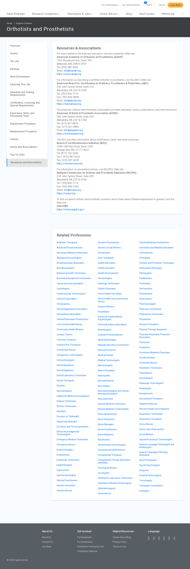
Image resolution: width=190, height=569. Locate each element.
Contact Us (47, 542)
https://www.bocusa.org (69, 163)
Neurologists (104, 386)
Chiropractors (63, 304)
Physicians (144, 342)
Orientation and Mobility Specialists (156, 247)
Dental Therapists (65, 380)
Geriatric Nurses (64, 490)
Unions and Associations (23, 146)
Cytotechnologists (65, 360)
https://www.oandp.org (69, 74)
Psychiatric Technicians (150, 368)
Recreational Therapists (151, 398)
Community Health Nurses (69, 324)
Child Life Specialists (67, 299)
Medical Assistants (107, 340)
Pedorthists (145, 283)
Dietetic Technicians (66, 406)
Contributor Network (87, 551)
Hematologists (105, 278)
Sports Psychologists (149, 465)
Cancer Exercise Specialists (70, 283)
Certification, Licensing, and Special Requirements (25, 104)
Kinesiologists (104, 329)
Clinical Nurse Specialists (69, 314)
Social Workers (146, 434)
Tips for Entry (17, 154)
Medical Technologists (109, 360)
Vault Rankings (16, 13)
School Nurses (146, 424)
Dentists (61, 385)
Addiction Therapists (67, 242)
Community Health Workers (70, 329)
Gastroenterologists (66, 475)
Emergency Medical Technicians (72, 439)
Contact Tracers (64, 334)
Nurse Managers (106, 424)
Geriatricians (104, 252)
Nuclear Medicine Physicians (112, 404)
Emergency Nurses (66, 444)
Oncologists (103, 473)
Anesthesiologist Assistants (70, 263)
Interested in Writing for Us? (90, 546)
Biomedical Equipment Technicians (74, 278)
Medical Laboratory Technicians (113, 345)
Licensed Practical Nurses (110, 334)
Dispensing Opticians (67, 421)
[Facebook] (150, 538)
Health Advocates (106, 263)
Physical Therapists (148, 324)
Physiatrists (145, 319)
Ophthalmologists (106, 488)
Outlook (14, 139)
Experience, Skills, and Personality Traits (22, 114)
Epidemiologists (64, 465)
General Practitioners (67, 480)
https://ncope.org (66, 193)
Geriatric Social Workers (109, 247)
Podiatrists (144, 347)
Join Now (175, 5)
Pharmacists (145, 299)
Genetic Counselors (66, 485)
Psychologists (146, 378)
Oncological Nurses (107, 468)
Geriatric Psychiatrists (108, 242)
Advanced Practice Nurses (69, 247)
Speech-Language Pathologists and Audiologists (156, 445)
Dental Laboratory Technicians (71, 375)
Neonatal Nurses (106, 380)
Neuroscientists (105, 399)
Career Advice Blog (122, 537)
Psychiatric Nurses (148, 362)
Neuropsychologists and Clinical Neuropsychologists (113, 392)
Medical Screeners (107, 350)
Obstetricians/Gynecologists (112, 445)
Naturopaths (104, 375)
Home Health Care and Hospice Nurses (113, 300)
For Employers (110, 5)
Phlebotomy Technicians (151, 314)
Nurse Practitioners (107, 429)
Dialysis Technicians (66, 401)
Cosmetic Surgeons (66, 339)
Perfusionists (145, 288)
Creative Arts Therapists (69, 345)
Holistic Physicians (107, 288)
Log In (162, 5)
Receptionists (146, 393)
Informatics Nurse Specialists (112, 324)
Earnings (14, 68)
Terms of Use (119, 546)
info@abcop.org (72, 100)
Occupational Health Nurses (111, 450)
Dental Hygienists (65, 370)
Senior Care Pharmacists (151, 429)
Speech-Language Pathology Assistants (153, 453)
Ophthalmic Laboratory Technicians (115, 478)
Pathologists (145, 273)
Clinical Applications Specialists (72, 309)
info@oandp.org (72, 70)
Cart (149, 5)
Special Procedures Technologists (155, 439)
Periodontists (145, 293)
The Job (14, 61)
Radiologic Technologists (151, 383)
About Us (46, 537)
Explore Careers (24, 23)
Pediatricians (145, 278)
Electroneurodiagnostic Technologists (68, 433)
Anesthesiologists (65, 268)
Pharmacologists (147, 304)
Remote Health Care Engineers (154, 409)
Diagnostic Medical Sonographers (73, 396)
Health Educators (106, 268)
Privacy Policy (119, 542)
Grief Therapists (106, 258)
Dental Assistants (65, 365)
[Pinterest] (170, 538)
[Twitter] (160, 538)
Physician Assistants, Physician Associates (154, 335)
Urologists (144, 491)
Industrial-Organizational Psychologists (110, 318)
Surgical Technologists (150, 475)
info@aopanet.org (73, 130)
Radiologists (145, 388)
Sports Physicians (148, 460)
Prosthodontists (147, 357)
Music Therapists (106, 370)
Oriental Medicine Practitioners (154, 242)
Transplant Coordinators (151, 485)
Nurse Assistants (106, 419)
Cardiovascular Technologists (71, 293)
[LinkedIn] (155, 538)
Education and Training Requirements (22, 93)
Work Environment (20, 76)
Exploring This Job (20, 84)
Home (9, 23)
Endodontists (63, 455)
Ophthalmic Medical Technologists (114, 483)
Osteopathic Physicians (150, 268)
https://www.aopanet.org (70, 133)
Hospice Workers (106, 306)
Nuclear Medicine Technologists (113, 409)
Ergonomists (63, 470)
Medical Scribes (105, 355)
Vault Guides (147, 13)
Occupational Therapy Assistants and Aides (114, 461)
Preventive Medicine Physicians (154, 352)
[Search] (182, 13)
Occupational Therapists (110, 455)
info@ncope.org (72, 189)
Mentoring (168, 13)
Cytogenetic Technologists (70, 355)
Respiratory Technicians (151, 414)
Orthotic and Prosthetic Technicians (156, 263)
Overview (15, 45)
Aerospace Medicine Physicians (72, 252)
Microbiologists (105, 365)
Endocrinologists (65, 449)
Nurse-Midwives (106, 434)
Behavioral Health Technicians (71, 273)
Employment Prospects (23, 123)
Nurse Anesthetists (107, 414)
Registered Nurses (148, 403)
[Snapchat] (176, 538)
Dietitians (61, 411)
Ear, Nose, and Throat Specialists (72, 426)
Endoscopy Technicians (68, 460)
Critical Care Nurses (66, 350)
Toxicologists (145, 480)
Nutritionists (104, 439)
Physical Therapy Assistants (153, 329)
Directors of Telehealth (68, 416)
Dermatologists (64, 391)
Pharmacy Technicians (150, 309)
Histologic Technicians (108, 283)
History (14, 53)
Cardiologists (63, 288)
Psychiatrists (145, 373)
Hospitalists (103, 311)
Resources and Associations (26, 162)
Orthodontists (146, 252)
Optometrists (104, 493)
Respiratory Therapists (150, 419)
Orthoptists (144, 258)
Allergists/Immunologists (69, 258)
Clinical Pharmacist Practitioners (72, 319)
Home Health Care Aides (110, 293)
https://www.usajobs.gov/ (71, 209)
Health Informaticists (108, 273)
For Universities (131, 5)
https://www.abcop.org (69, 103)
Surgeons (144, 470)
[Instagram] (165, 538)
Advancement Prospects (23, 131)
